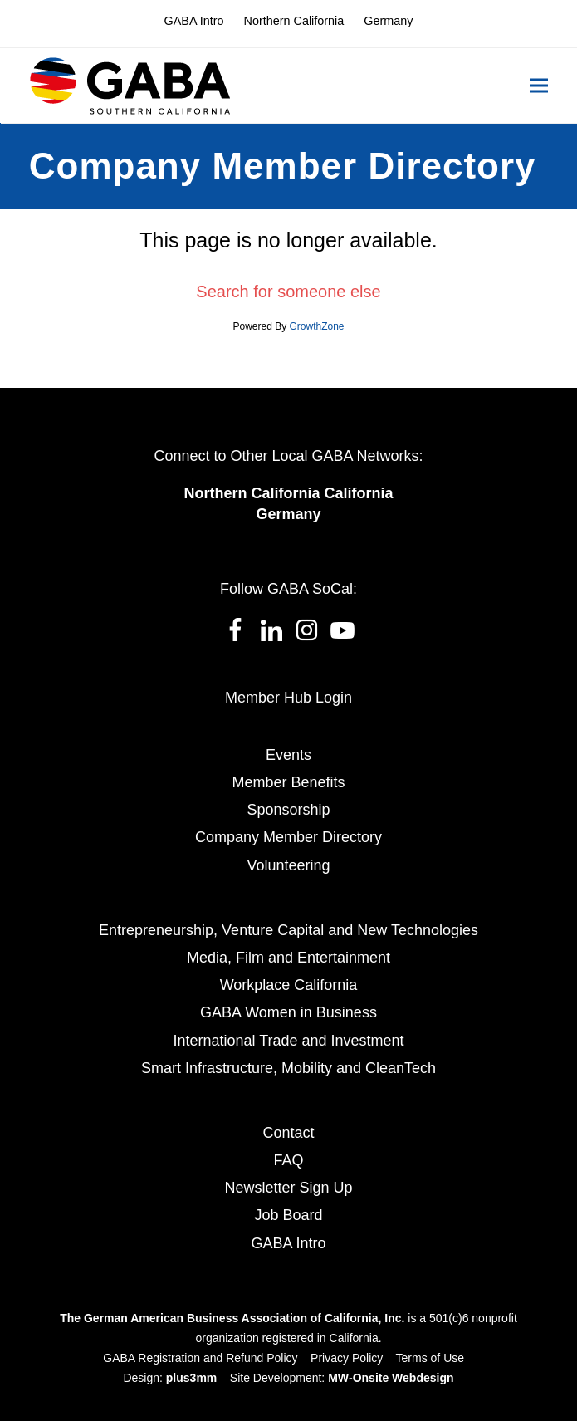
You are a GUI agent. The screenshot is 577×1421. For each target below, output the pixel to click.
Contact (288, 1133)
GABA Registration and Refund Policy (200, 1358)
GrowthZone (317, 326)
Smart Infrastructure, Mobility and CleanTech (288, 1068)
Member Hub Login (288, 697)
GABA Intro (288, 1243)
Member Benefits (288, 782)
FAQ (288, 1160)
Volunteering (288, 865)
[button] (539, 86)
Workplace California (289, 985)
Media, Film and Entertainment (288, 957)
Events (288, 755)
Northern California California (288, 493)
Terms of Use (430, 1358)
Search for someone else (288, 291)
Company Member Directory (288, 837)
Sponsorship (288, 809)
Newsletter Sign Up (288, 1187)
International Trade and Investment (288, 1040)
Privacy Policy (347, 1358)
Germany (288, 514)
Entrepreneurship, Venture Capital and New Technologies (288, 930)
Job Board (288, 1215)
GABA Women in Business (288, 1012)
